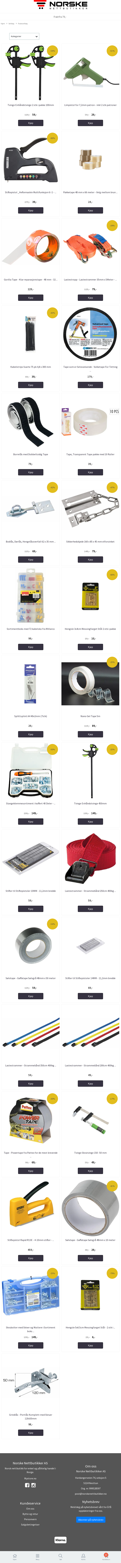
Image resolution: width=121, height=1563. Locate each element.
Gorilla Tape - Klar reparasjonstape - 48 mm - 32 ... (31, 279)
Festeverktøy (22, 23)
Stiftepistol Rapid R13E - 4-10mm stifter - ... (31, 1240)
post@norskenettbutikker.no (91, 1493)
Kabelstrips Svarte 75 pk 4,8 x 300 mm (30, 366)
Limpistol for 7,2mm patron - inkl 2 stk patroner (90, 105)
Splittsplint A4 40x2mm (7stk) (30, 716)
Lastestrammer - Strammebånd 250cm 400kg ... (90, 890)
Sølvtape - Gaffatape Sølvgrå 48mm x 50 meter (31, 978)
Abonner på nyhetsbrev (90, 1519)
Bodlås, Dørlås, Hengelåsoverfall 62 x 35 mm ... (31, 541)
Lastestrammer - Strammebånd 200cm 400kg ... (90, 1065)
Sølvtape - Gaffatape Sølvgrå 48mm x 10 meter (90, 1240)
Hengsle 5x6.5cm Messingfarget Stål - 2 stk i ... (90, 1327)
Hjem (3, 23)
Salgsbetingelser (30, 1524)
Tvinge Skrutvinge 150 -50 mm (90, 1152)
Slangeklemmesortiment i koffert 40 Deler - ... (30, 803)
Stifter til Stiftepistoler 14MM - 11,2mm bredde (90, 978)
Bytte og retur (30, 1513)
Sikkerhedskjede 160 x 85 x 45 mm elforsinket (90, 541)
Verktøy (10, 23)
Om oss (30, 1508)
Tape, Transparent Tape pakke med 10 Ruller (90, 454)
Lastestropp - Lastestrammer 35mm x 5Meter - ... (90, 279)
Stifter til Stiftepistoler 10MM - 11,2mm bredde (31, 890)
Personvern (30, 1519)
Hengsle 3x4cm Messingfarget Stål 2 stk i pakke (90, 628)
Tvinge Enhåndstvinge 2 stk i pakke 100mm (31, 105)
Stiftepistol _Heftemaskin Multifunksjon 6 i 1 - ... (30, 192)
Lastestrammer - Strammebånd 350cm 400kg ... (30, 1065)
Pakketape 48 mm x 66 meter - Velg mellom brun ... (90, 192)
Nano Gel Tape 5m (90, 716)
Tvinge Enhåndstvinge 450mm (90, 803)
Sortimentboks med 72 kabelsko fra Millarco (31, 628)
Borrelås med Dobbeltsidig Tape (30, 454)
